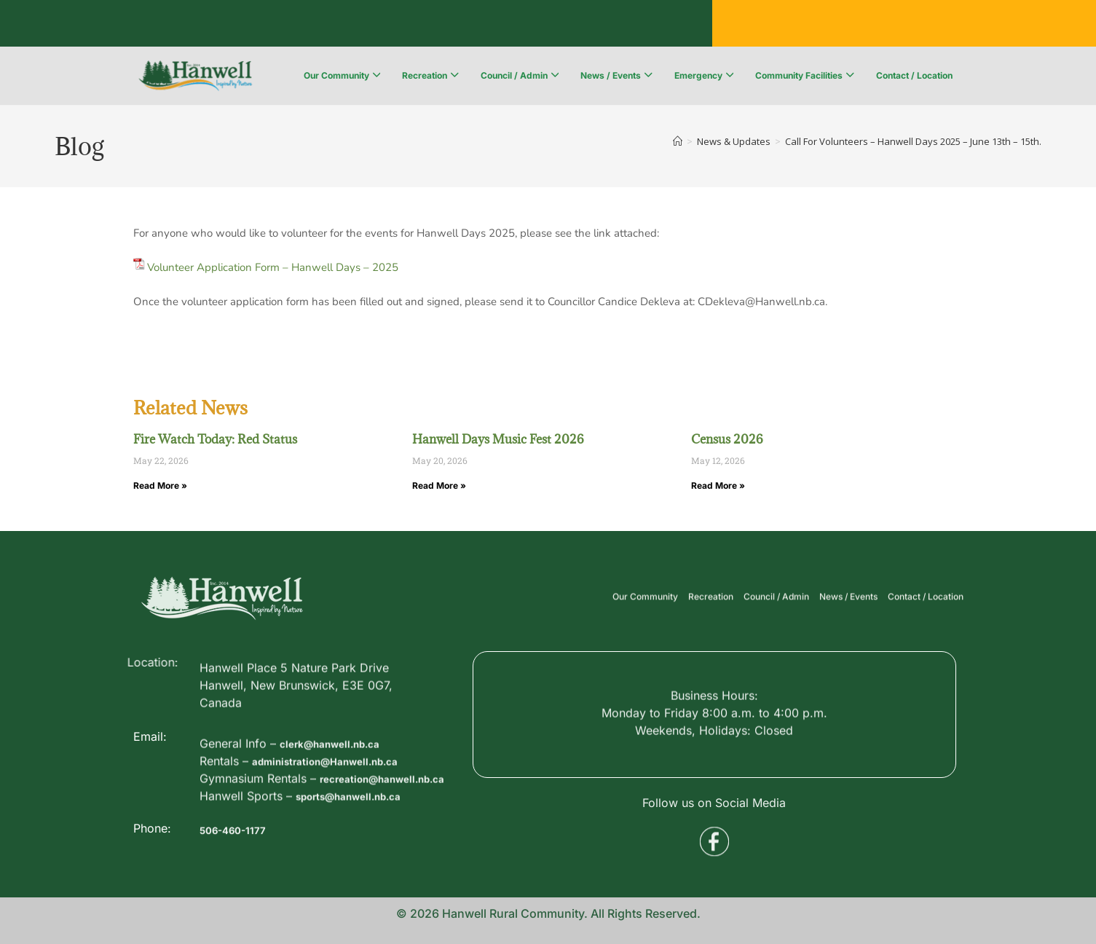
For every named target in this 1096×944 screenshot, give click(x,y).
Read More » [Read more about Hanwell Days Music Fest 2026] (439, 485)
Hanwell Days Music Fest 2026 (498, 439)
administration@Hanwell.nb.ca (339, 813)
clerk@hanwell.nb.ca (339, 796)
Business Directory (199, 25)
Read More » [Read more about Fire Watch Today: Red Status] (160, 485)
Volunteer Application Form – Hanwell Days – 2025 (272, 267)
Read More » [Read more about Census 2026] (718, 485)
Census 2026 (727, 439)
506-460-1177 (239, 848)
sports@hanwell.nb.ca (360, 866)
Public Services (334, 25)
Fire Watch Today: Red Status (215, 439)
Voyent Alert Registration (491, 25)
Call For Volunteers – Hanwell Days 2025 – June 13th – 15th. (913, 141)
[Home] (677, 141)
